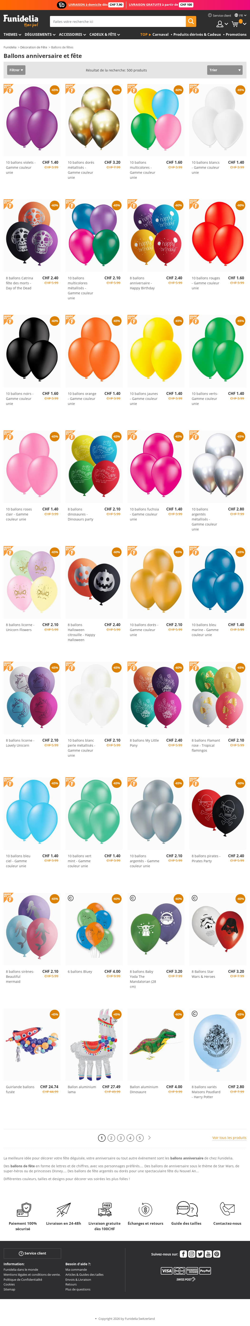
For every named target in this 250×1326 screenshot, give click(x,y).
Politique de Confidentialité (23, 1279)
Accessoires (70, 34)
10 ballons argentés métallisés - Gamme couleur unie (204, 519)
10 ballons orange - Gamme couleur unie (82, 398)
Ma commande (76, 1269)
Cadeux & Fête (102, 34)
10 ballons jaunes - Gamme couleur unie (144, 398)
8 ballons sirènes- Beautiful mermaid (20, 976)
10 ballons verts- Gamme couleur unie (205, 398)
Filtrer (15, 70)
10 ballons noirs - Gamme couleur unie (20, 398)
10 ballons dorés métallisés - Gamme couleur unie (81, 170)
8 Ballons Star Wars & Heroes (203, 974)
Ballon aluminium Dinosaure (144, 1089)
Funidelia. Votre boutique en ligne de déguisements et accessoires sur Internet (21, 21)
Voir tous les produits (229, 1137)
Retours (71, 1284)
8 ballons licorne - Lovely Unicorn (20, 743)
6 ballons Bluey (80, 971)
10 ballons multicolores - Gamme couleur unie (142, 170)
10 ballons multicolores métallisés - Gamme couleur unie (80, 288)
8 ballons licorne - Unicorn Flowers (20, 627)
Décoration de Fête (33, 47)
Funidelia (10, 47)
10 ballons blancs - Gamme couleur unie (206, 167)
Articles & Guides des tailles (84, 1274)
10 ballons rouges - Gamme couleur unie (206, 283)
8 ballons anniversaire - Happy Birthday (142, 283)
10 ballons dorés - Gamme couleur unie (144, 629)
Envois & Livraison (78, 1279)
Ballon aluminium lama (82, 1089)
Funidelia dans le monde (21, 1269)
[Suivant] (149, 1138)
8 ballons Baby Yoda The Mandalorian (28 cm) (143, 979)
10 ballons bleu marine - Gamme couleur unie (205, 629)
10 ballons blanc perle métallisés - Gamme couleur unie (81, 748)
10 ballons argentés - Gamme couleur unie (144, 861)
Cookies (9, 1284)
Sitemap (9, 1289)
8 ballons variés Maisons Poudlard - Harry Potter (206, 1092)
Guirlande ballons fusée (20, 1089)
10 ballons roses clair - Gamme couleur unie (19, 514)
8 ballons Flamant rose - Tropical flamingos (206, 745)
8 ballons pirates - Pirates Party (206, 858)
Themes (10, 34)
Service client (32, 1253)
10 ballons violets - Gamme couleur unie (21, 167)
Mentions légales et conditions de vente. (32, 1274)
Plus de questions (77, 1289)
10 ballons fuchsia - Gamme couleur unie (144, 514)
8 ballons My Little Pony (144, 743)
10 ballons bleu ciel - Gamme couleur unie (18, 861)
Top (143, 34)
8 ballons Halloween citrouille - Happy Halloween (81, 632)
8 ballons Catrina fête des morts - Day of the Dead (19, 283)
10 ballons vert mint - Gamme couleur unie (79, 861)
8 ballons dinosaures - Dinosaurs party (80, 514)
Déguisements (38, 34)
